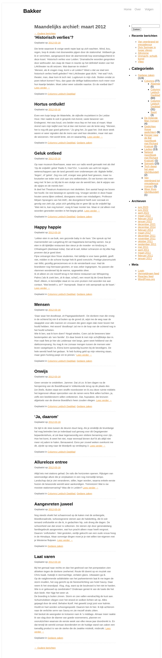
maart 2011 (144, 252)
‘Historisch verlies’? (53, 37)
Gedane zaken (84, 142)
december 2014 (147, 227)
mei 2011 (143, 247)
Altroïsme (143, 53)
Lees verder (42, 87)
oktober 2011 (145, 241)
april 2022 (143, 213)
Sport (154, 112)
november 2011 (147, 238)
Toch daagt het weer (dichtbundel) (151, 169)
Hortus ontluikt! (49, 104)
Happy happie (47, 227)
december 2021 (147, 224)
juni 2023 (143, 207)
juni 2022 (143, 210)
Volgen (149, 9)
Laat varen (44, 556)
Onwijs (41, 371)
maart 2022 (144, 215)
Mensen (42, 304)
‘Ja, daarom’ (46, 416)
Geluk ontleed (48, 153)
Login (141, 270)
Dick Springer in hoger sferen (147, 49)
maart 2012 (144, 233)
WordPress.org (146, 279)
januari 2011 (145, 258)
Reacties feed (145, 276)
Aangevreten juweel (53, 504)
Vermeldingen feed (148, 273)
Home (127, 9)
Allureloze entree (51, 462)
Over (138, 9)
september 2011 (147, 244)
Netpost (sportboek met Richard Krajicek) (151, 156)
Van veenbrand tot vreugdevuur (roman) (152, 182)
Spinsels (149, 163)
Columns (149, 81)
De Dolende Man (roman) (151, 119)
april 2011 (143, 250)
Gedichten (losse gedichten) (150, 129)
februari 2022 (145, 218)
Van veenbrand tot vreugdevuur (148, 43)
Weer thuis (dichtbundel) (151, 190)
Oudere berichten (45, 33)
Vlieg (141, 61)
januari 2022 (145, 221)
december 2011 (147, 235)
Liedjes (148, 149)
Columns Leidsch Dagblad (61, 93)
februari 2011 (145, 255)
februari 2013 (145, 230)
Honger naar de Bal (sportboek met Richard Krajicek (151, 141)
